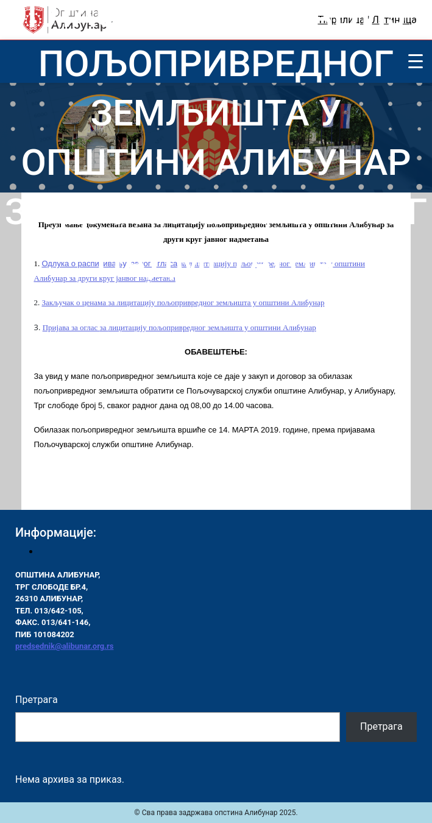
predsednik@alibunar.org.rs (64, 646)
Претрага (36, 699)
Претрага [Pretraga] (381, 726)
